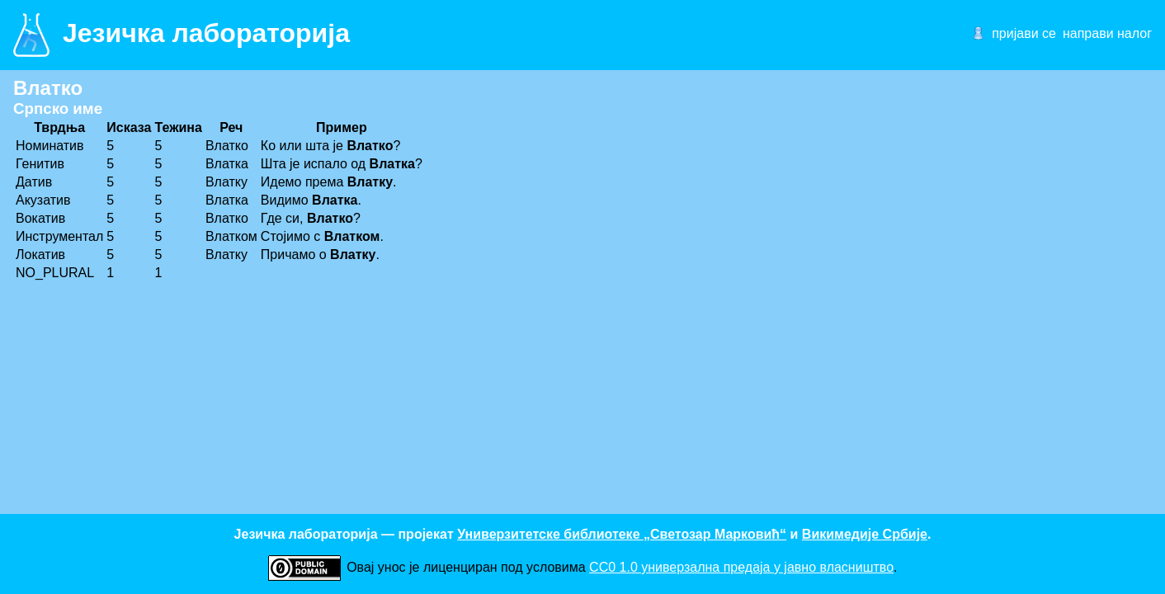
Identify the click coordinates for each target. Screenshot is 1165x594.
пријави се (1024, 33)
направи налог (1107, 33)
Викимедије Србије (864, 534)
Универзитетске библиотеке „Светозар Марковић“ (621, 534)
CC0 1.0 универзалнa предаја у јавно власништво (741, 567)
